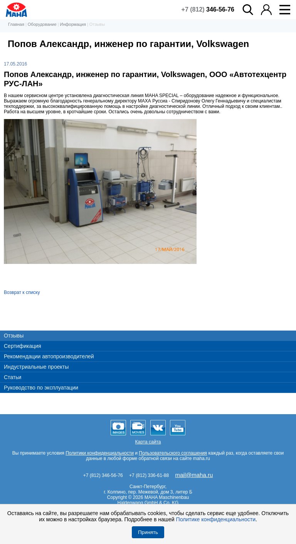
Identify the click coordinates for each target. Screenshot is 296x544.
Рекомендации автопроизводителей (49, 356)
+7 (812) (208, 9)
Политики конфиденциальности (100, 453)
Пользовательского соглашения (173, 453)
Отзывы (14, 335)
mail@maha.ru (194, 475)
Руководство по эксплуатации (41, 387)
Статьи (12, 377)
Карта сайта (148, 442)
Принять (148, 532)
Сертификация (22, 346)
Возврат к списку (22, 292)
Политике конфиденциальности (216, 519)
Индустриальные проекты (36, 367)
